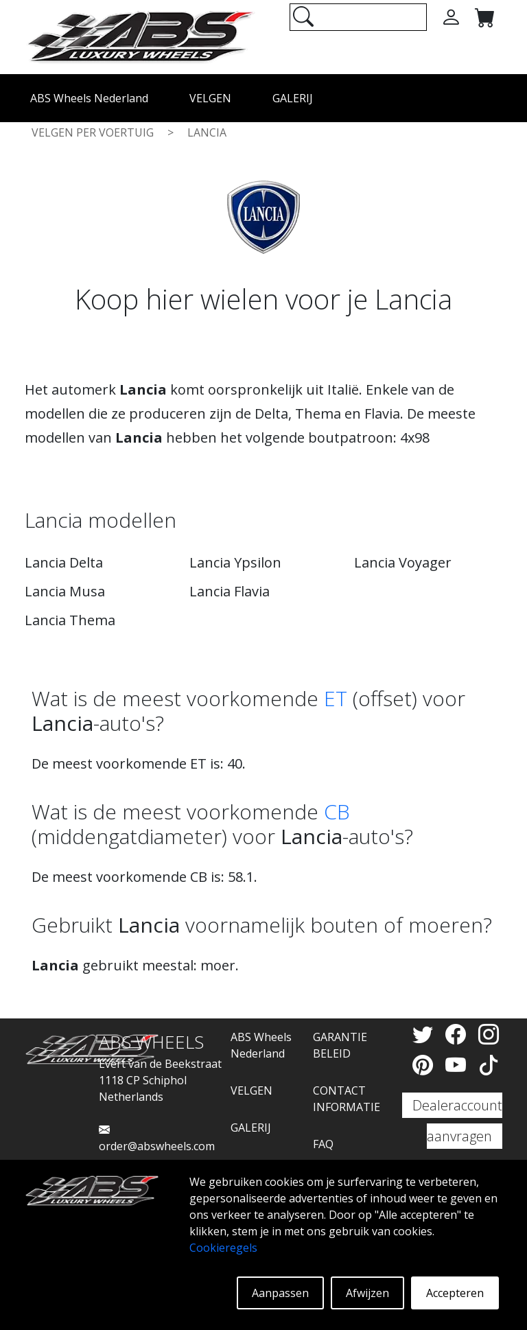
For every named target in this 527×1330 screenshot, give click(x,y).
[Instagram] (488, 1033)
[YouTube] (458, 1064)
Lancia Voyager (403, 562)
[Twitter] (425, 1033)
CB (337, 811)
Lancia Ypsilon (235, 562)
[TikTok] (488, 1064)
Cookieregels (223, 1247)
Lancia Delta (64, 562)
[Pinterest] (425, 1064)
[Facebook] (458, 1033)
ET (335, 698)
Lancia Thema (70, 620)
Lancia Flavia (229, 591)
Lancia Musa (65, 591)
